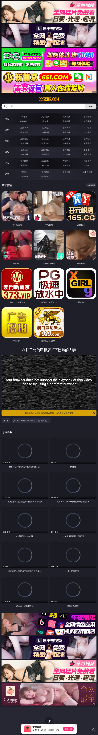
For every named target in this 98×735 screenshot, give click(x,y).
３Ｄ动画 (87, 127)
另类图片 (87, 154)
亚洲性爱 (24, 138)
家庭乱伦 (45, 160)
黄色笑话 (66, 165)
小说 (7, 162)
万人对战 (66, 116)
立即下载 (68, 729)
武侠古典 (87, 160)
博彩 (7, 118)
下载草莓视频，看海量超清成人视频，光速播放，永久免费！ (59, 413)
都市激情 (24, 160)
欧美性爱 (87, 138)
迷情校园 (24, 165)
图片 (7, 151)
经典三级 (45, 143)
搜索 (91, 106)
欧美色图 (66, 149)
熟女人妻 (24, 132)
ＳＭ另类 (87, 132)
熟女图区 (66, 154)
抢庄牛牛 (87, 121)
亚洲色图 (45, 149)
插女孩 (24, 171)
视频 (7, 129)
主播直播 (66, 132)
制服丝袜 (24, 143)
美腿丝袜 (24, 154)
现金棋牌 (66, 121)
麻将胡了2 (24, 121)
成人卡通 (66, 138)
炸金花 (45, 121)
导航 (7, 173)
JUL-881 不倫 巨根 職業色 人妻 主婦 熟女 (31, 420)
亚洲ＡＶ (24, 127)
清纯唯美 (45, 154)
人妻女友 (66, 160)
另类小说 (45, 165)
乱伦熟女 (66, 143)
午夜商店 (45, 171)
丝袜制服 (45, 132)
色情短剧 (45, 176)
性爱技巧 (87, 165)
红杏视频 (24, 176)
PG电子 (24, 116)
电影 (7, 140)
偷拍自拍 (45, 138)
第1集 (5, 420)
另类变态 (87, 143)
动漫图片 (87, 149)
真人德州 (45, 116)
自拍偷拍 (45, 127)
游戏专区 (87, 116)
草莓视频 (66, 171)
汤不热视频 (87, 171)
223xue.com (49, 99)
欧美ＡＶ (66, 127)
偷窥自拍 (24, 149)
